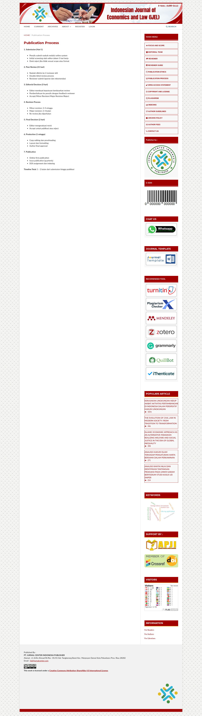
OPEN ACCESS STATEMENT (158, 85)
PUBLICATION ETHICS (156, 72)
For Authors (149, 634)
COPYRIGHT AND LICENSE (158, 92)
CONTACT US (152, 131)
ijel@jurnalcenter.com (39, 661)
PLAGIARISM (152, 98)
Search (171, 26)
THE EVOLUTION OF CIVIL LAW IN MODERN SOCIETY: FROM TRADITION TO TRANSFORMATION (161, 421)
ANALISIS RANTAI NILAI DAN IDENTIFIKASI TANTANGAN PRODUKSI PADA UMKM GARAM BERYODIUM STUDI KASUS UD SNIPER (160, 472)
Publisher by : (152, 140)
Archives (53, 26)
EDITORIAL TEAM (154, 52)
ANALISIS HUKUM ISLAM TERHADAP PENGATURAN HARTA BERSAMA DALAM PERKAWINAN (160, 455)
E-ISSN (149, 183)
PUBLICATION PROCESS (157, 78)
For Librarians (149, 638)
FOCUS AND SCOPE (155, 46)
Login (92, 26)
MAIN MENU (152, 37)
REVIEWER (152, 59)
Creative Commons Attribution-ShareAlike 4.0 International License (78, 670)
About (65, 26)
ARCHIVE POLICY (154, 118)
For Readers (149, 630)
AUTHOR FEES (153, 125)
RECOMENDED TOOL (156, 279)
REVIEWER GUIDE (154, 65)
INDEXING (151, 105)
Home (27, 26)
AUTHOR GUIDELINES (156, 111)
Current (39, 26)
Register (80, 26)
